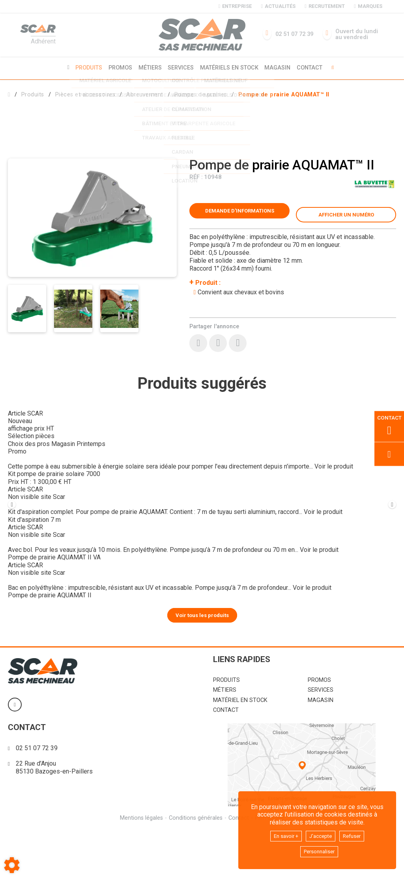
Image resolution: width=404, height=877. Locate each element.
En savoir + (282, 834)
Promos (117, 67)
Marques (368, 6)
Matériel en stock (240, 746)
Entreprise (235, 6)
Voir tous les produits (202, 661)
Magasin (280, 67)
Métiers (148, 67)
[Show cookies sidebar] (12, 865)
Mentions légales (140, 864)
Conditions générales (195, 864)
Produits (84, 67)
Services (181, 67)
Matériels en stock (230, 67)
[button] (283, 93)
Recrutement (324, 6)
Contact (314, 67)
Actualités (278, 6)
